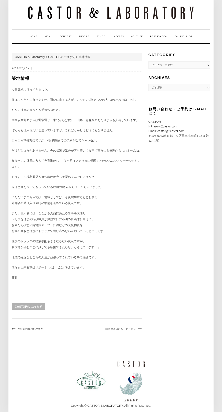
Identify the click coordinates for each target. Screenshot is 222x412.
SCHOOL (102, 36)
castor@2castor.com (170, 131)
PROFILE (84, 36)
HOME (33, 36)
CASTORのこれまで (28, 306)
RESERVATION (159, 36)
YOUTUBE (137, 36)
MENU (48, 36)
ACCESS (119, 36)
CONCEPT (65, 36)
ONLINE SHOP (183, 36)
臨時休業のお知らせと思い (121, 328)
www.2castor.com (165, 126)
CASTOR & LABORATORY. (105, 405)
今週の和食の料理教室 (30, 328)
